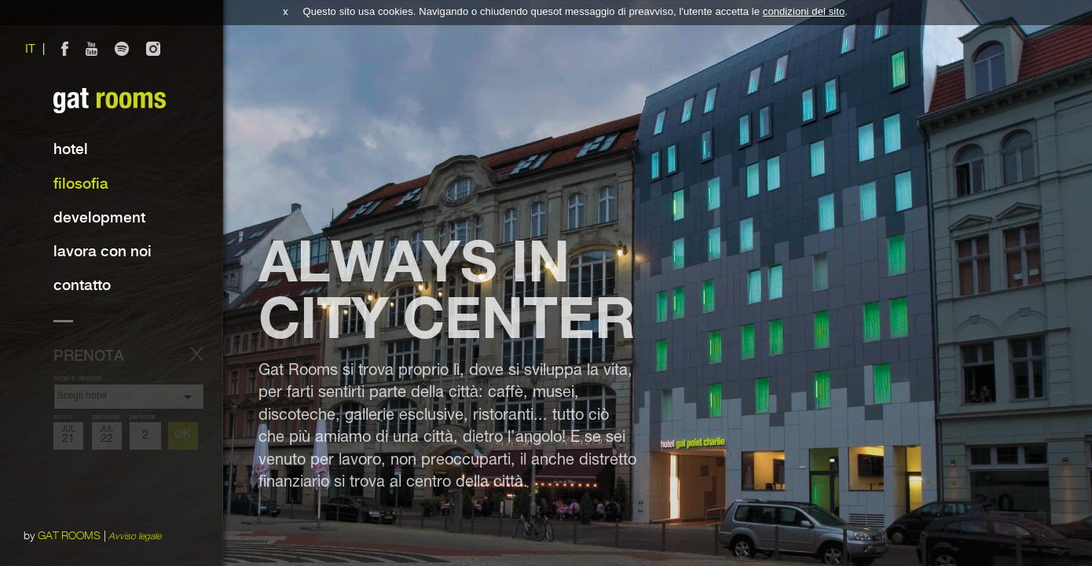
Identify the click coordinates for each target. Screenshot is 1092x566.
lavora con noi (102, 251)
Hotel (70, 149)
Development (99, 218)
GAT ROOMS (69, 536)
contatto (82, 285)
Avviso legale (134, 536)
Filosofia (80, 184)
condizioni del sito (804, 11)
